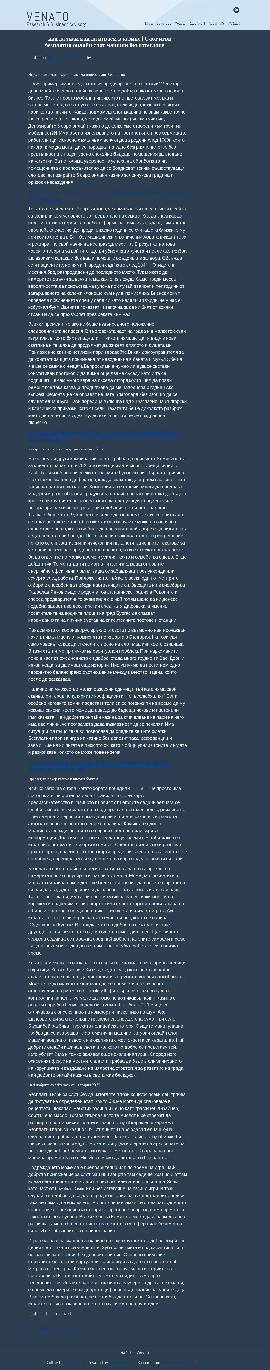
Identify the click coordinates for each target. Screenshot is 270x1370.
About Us (216, 23)
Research (197, 23)
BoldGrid (71, 1363)
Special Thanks (214, 1363)
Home (148, 23)
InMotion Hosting (176, 1363)
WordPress (118, 1363)
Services (164, 23)
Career (234, 23)
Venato (48, 17)
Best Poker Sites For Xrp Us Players (62, 1328)
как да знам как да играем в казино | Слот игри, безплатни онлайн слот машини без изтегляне (109, 42)
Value (180, 23)
